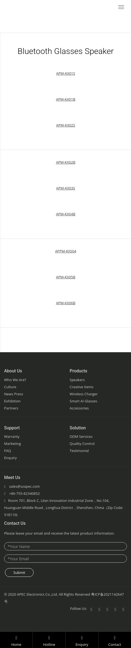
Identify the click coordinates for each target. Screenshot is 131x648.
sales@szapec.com (24, 486)
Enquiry (10, 457)
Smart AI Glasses (83, 401)
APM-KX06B (65, 302)
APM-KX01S (65, 73)
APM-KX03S (65, 188)
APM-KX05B (65, 277)
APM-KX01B (65, 99)
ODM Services (81, 436)
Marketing (12, 443)
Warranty (11, 436)
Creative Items (82, 386)
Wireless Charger (84, 393)
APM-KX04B (65, 214)
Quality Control (82, 443)
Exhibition (12, 401)
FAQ (7, 450)
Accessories (79, 408)
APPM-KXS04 (65, 251)
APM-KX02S (65, 125)
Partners (11, 408)
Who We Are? (15, 379)
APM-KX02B (65, 162)
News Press (13, 393)
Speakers (77, 379)
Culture (10, 386)
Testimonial (79, 450)
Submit (19, 572)
